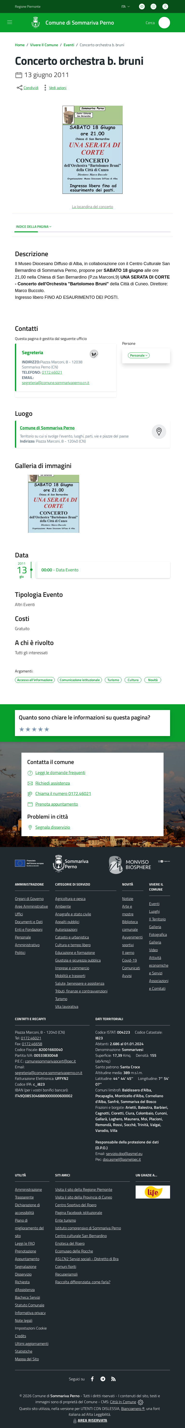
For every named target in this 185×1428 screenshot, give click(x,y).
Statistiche (23, 1351)
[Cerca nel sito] (164, 22)
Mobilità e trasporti (70, 975)
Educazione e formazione (75, 952)
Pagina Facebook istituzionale (78, 1212)
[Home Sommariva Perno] (70, 23)
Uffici (19, 914)
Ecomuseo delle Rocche (74, 1251)
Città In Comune (123, 1402)
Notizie (127, 898)
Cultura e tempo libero (73, 945)
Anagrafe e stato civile (73, 914)
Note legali (23, 1320)
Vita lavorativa (66, 1006)
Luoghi (154, 911)
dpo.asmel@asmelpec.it (122, 1159)
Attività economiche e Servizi (158, 965)
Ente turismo (65, 1220)
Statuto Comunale (29, 1305)
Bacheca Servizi (27, 1297)
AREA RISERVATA (89, 1420)
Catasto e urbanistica (72, 937)
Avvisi (127, 975)
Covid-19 (129, 960)
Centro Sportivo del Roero (75, 1205)
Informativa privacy (30, 1313)
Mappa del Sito (27, 1359)
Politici (20, 952)
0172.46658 (32, 1044)
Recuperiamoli (66, 1274)
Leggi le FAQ (25, 1243)
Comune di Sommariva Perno (47, 427)
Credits (20, 1336)
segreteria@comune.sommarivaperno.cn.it (55, 382)
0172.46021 (52, 372)
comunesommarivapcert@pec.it (50, 1061)
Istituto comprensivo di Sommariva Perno (88, 1228)
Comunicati (131, 968)
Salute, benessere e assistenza (79, 983)
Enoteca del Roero (70, 1243)
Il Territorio (157, 919)
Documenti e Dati (29, 922)
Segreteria (32, 352)
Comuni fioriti (65, 1266)
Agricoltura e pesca (70, 898)
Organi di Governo (29, 898)
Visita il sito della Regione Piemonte (83, 1189)
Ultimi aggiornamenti (31, 1343)
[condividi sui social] (27, 87)
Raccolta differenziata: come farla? (82, 1282)
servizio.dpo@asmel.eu (124, 1153)
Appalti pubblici (67, 922)
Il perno (128, 952)
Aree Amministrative (31, 906)
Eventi (69, 45)
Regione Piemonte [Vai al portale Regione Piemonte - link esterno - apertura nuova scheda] (27, 6)
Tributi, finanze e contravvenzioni (81, 991)
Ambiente (63, 906)
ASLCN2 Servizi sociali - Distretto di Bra (87, 1259)
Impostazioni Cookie (31, 1328)
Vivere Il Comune (44, 45)
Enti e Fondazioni (28, 929)
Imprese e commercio (72, 968)
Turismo (61, 999)
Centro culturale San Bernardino (81, 1236)
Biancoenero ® (133, 1408)
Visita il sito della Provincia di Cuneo (83, 1197)
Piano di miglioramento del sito (29, 1228)
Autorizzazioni (66, 929)
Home (20, 45)
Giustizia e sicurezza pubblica (78, 960)
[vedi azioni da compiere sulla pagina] (53, 87)
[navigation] (10, 22)
